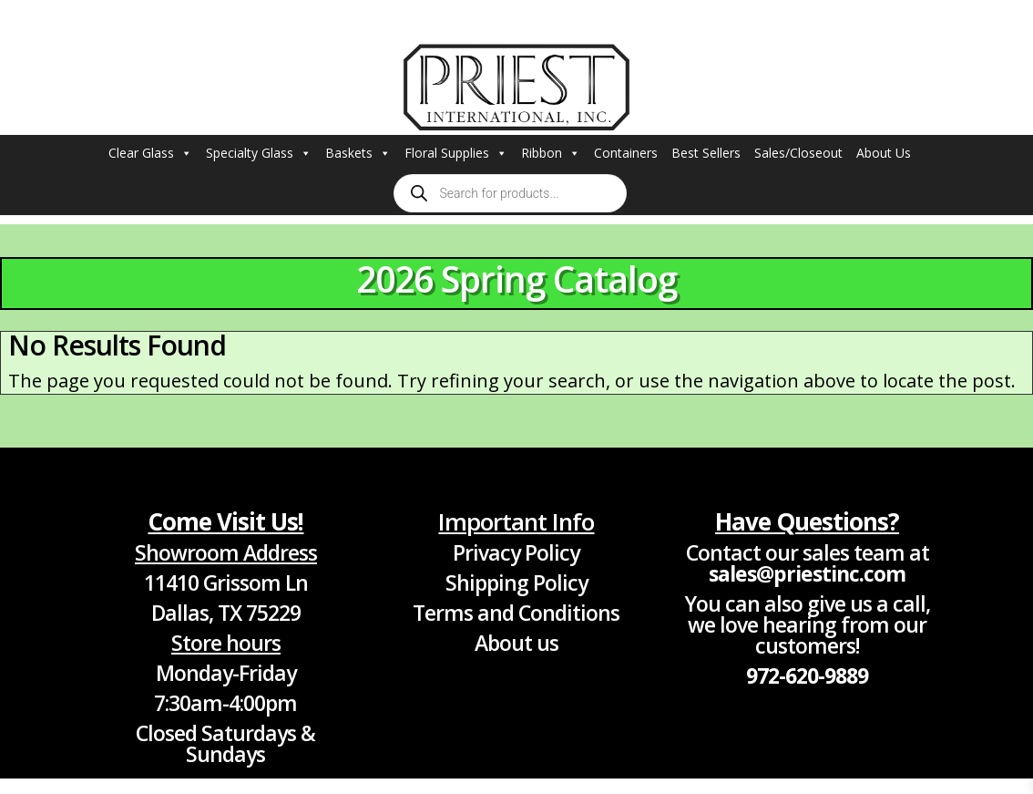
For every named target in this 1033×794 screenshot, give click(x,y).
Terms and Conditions (516, 612)
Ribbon (550, 153)
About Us (883, 152)
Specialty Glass (259, 153)
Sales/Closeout (798, 152)
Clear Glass (150, 153)
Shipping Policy (516, 582)
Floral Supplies (455, 153)
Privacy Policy (516, 552)
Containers (626, 152)
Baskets (358, 153)
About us (516, 642)
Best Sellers (706, 152)
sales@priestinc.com (807, 573)
